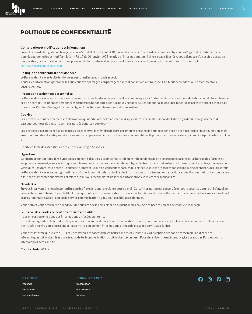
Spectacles (77, 8)
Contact (206, 8)
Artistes (56, 8)
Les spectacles (30, 295)
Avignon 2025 (138, 8)
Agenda (38, 8)
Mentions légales (47, 308)
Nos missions (83, 289)
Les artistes (28, 289)
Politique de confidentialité (79, 308)
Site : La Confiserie (218, 308)
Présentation (83, 284)
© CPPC (26, 308)
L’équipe (80, 295)
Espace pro (227, 8)
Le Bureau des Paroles (107, 8)
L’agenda (27, 284)
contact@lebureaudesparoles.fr (41, 65)
